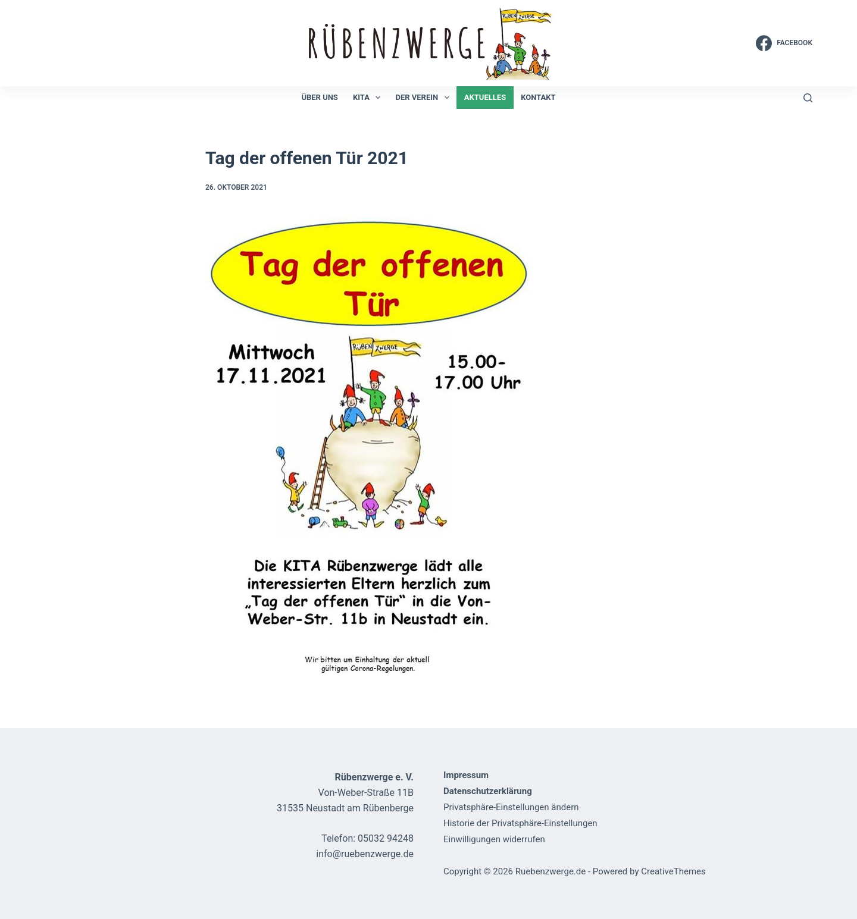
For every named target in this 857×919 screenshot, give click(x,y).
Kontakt (538, 97)
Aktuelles (485, 97)
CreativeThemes (673, 871)
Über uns (319, 97)
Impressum (466, 775)
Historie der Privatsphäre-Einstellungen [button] (520, 823)
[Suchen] (807, 97)
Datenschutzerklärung (487, 791)
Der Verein (424, 97)
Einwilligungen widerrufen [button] (494, 839)
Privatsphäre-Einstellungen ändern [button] (511, 807)
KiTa (369, 97)
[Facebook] (784, 43)
